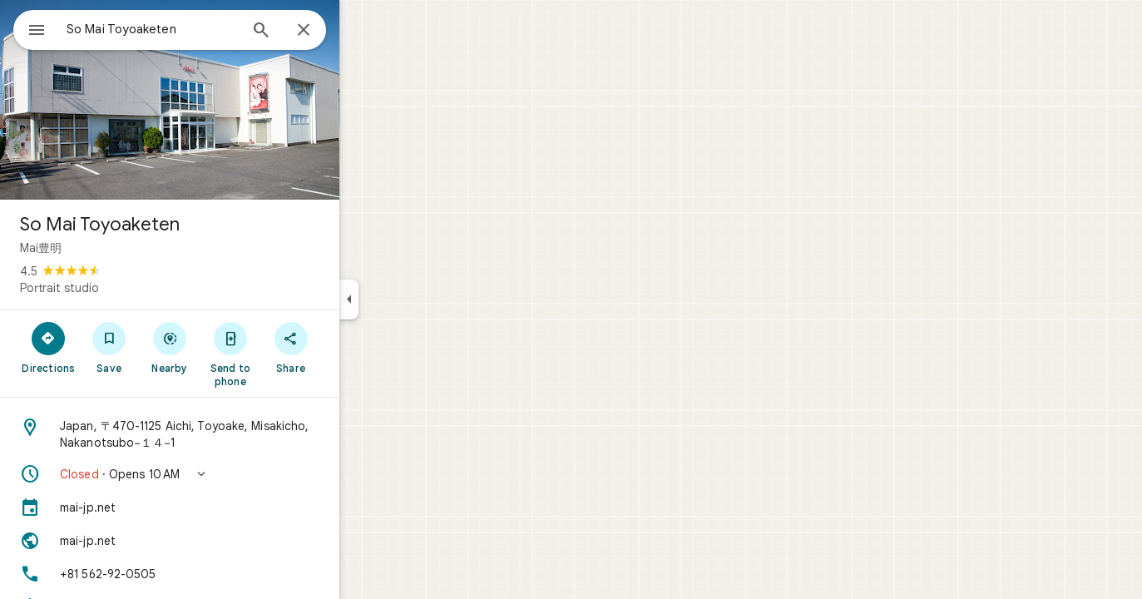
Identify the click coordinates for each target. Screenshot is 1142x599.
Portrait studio (119, 287)
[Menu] (30, 28)
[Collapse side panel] (408, 299)
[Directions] (108, 347)
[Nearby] (230, 347)
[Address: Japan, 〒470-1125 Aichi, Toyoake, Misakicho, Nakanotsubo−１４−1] (229, 434)
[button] (229, 474)
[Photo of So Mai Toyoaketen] (229, 100)
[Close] (363, 31)
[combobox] (195, 29)
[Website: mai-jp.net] (229, 540)
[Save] (169, 347)
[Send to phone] (290, 354)
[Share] (350, 347)
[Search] (321, 31)
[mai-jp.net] (229, 507)
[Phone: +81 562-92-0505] (229, 574)
